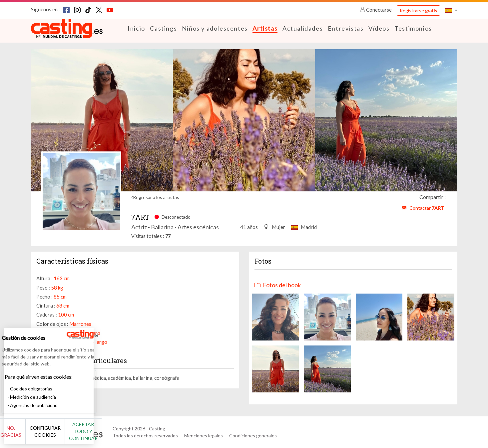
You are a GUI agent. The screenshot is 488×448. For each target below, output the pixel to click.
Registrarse (418, 10)
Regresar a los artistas (156, 197)
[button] (451, 10)
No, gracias (27, 435)
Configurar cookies (74, 434)
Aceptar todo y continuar (120, 434)
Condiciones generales (253, 435)
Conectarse (376, 10)
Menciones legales (203, 435)
